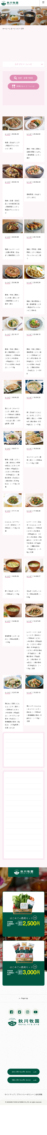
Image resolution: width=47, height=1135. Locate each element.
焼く (11, 148)
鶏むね (7, 703)
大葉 (11, 459)
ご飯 (6, 462)
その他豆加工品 (14, 204)
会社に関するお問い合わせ (21, 1072)
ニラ (18, 142)
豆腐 (13, 703)
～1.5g (37, 424)
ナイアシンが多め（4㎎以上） (12, 364)
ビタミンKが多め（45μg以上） (34, 537)
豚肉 (37, 149)
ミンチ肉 (8, 298)
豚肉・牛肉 (31, 149)
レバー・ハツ (14, 249)
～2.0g (7, 642)
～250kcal (16, 355)
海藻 (6, 142)
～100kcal (38, 528)
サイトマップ (10, 1094)
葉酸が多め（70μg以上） (34, 656)
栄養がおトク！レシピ (25, 86)
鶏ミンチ (8, 408)
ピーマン (16, 522)
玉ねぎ (12, 142)
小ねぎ (37, 194)
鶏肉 (6, 201)
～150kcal (10, 414)
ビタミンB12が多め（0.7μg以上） (34, 543)
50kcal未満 (34, 594)
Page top (24, 998)
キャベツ (16, 408)
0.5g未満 (15, 725)
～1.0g (12, 367)
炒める (34, 310)
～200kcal (9, 709)
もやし (38, 152)
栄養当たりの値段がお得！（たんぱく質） (12, 417)
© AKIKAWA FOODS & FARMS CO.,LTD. (17, 1102)
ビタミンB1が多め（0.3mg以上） (34, 358)
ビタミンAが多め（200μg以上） (34, 641)
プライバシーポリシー (25, 1094)
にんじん (8, 522)
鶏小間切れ (36, 301)
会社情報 (38, 1094)
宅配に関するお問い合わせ (21, 1080)
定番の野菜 (31, 152)
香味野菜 (31, 155)
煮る (33, 418)
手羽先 (34, 249)
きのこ (34, 197)
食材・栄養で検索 (25, 78)
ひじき (12, 728)
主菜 (12, 424)
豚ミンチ (16, 298)
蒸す (28, 158)
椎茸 (12, 411)
